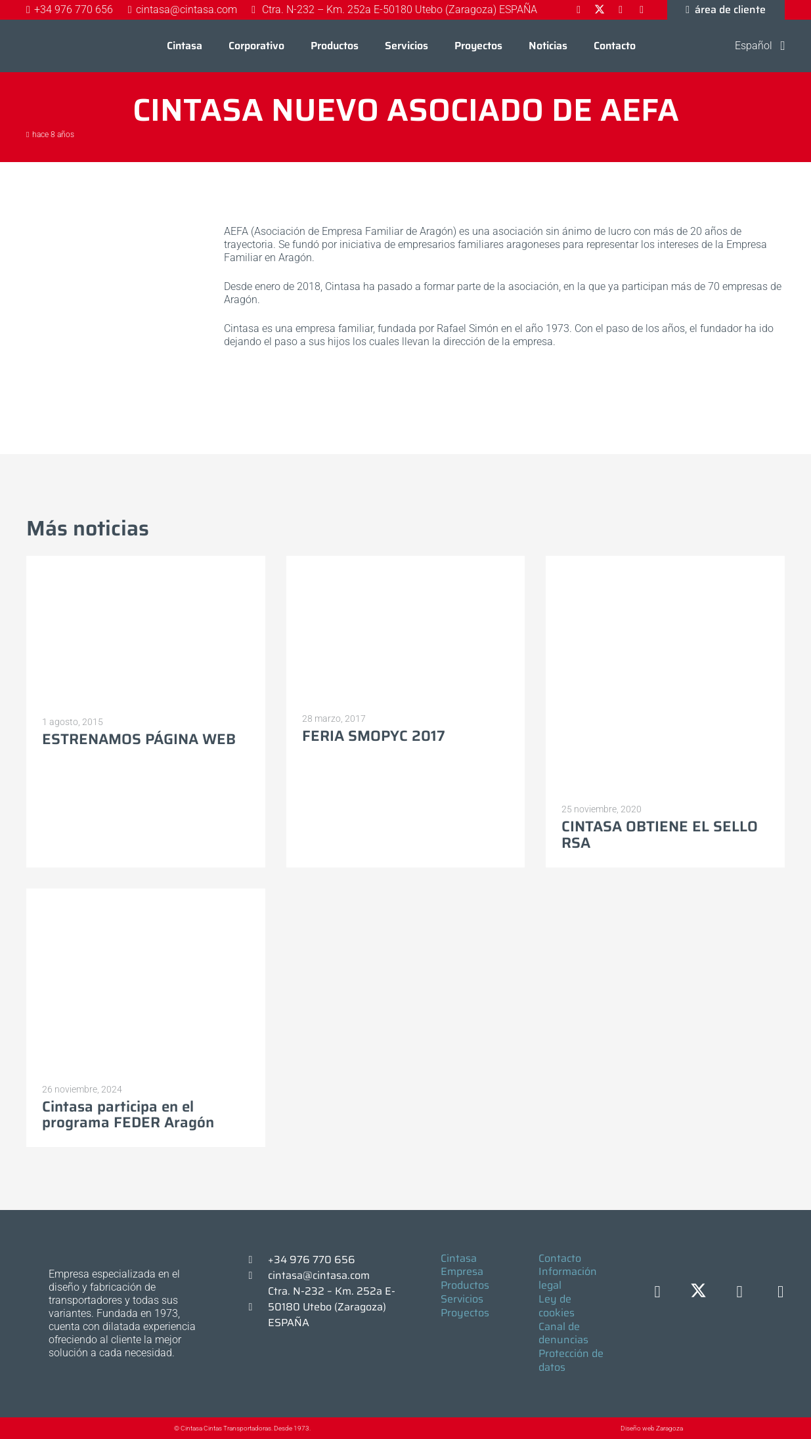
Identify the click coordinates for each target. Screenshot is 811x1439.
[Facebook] (657, 1292)
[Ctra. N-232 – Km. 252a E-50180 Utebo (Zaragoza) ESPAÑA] (257, 1307)
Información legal (567, 1278)
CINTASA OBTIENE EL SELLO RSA (659, 834)
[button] (751, 45)
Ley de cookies (556, 1306)
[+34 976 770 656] (257, 1259)
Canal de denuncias (563, 1333)
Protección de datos (570, 1360)
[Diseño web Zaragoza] (590, 1428)
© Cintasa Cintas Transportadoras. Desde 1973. (242, 1428)
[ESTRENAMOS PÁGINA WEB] (145, 562)
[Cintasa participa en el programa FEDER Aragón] (145, 894)
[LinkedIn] (739, 1292)
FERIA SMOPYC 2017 (373, 735)
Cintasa (459, 1258)
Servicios (462, 1299)
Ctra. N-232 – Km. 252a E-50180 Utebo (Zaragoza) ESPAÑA (331, 1307)
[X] (698, 1292)
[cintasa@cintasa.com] (257, 1275)
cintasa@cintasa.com (319, 1275)
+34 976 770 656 (311, 1259)
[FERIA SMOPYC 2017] (405, 562)
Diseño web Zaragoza (652, 1428)
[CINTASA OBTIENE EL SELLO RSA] (665, 562)
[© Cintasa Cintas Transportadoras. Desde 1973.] (160, 1428)
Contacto (559, 1258)
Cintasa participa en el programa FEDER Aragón (128, 1114)
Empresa (462, 1271)
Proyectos (465, 1312)
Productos (465, 1285)
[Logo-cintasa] (55, 46)
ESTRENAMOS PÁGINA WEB (139, 739)
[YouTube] (780, 1292)
